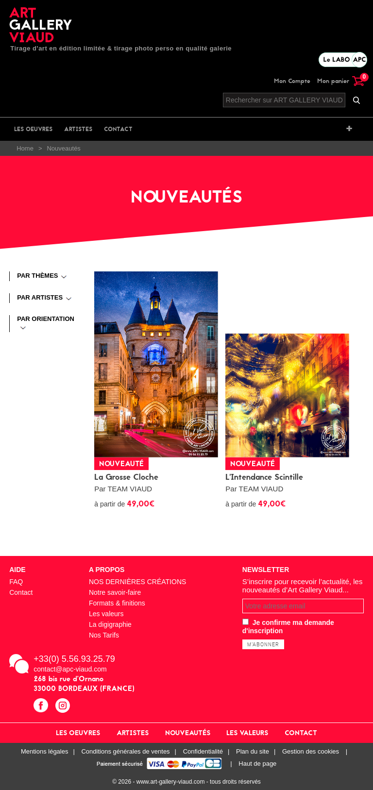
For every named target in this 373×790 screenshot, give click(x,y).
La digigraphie (110, 624)
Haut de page (257, 763)
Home (25, 148)
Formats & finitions (117, 603)
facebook (42, 707)
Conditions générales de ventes (125, 751)
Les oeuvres (33, 129)
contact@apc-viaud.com (70, 669)
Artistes (78, 129)
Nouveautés (187, 733)
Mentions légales (44, 751)
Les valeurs (106, 614)
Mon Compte (292, 80)
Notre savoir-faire (115, 592)
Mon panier (340, 80)
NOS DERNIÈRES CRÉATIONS (137, 582)
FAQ (16, 582)
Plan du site (252, 751)
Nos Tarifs (104, 635)
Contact (118, 129)
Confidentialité (203, 751)
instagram (63, 707)
